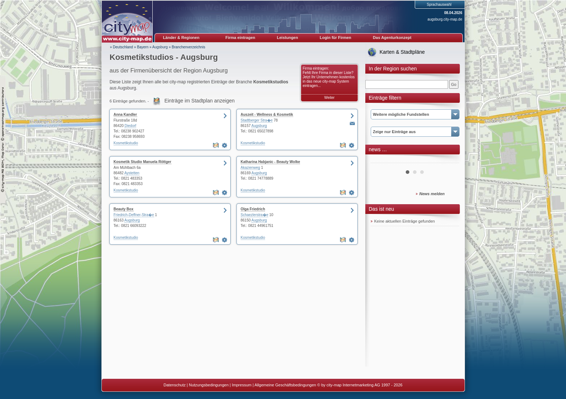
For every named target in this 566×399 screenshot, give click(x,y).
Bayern (143, 47)
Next (450, 160)
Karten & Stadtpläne (402, 52)
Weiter (329, 98)
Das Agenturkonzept (392, 37)
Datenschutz (175, 385)
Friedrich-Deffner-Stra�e (134, 215)
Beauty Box (124, 209)
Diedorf (130, 126)
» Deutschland (121, 47)
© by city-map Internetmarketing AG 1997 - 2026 (359, 385)
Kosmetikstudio (126, 143)
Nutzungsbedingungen (208, 385)
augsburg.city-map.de (444, 19)
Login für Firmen (335, 37)
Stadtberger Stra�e (257, 120)
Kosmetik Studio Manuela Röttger (142, 162)
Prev (380, 160)
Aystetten (132, 173)
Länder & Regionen (181, 37)
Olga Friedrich (253, 209)
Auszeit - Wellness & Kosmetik (267, 115)
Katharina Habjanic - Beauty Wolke (270, 162)
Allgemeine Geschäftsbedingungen (285, 385)
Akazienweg (250, 168)
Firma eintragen (241, 37)
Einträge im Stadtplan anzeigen (199, 101)
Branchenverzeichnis (188, 47)
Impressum (241, 385)
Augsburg (160, 47)
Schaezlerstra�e (255, 215)
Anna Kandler (125, 115)
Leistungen (287, 37)
